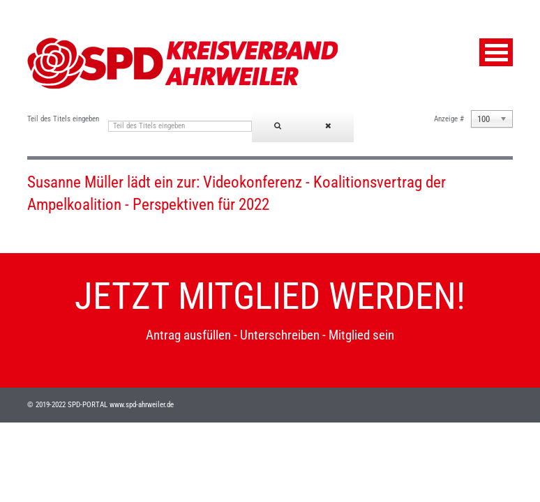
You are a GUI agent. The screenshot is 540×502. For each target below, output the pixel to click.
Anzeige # (449, 118)
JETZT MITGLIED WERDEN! (270, 296)
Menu (496, 52)
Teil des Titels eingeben (64, 118)
